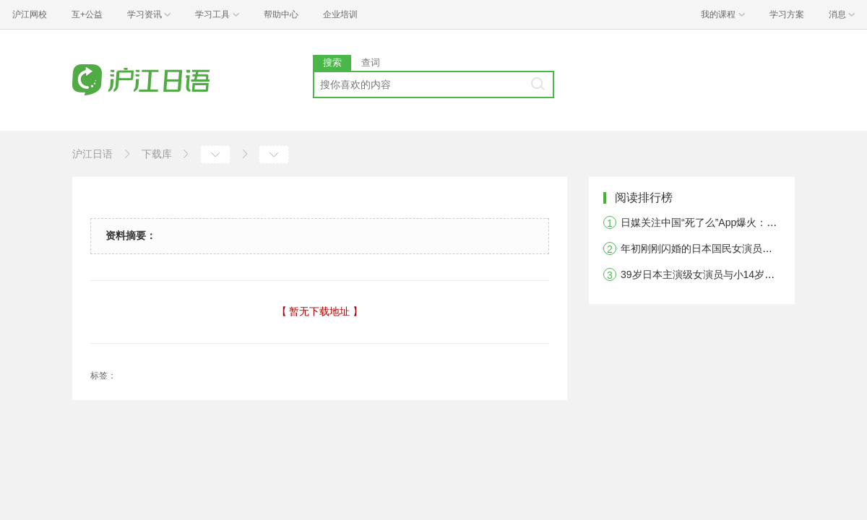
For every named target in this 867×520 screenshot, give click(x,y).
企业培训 (340, 14)
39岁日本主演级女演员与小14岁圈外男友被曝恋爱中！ (743, 274)
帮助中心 (281, 14)
